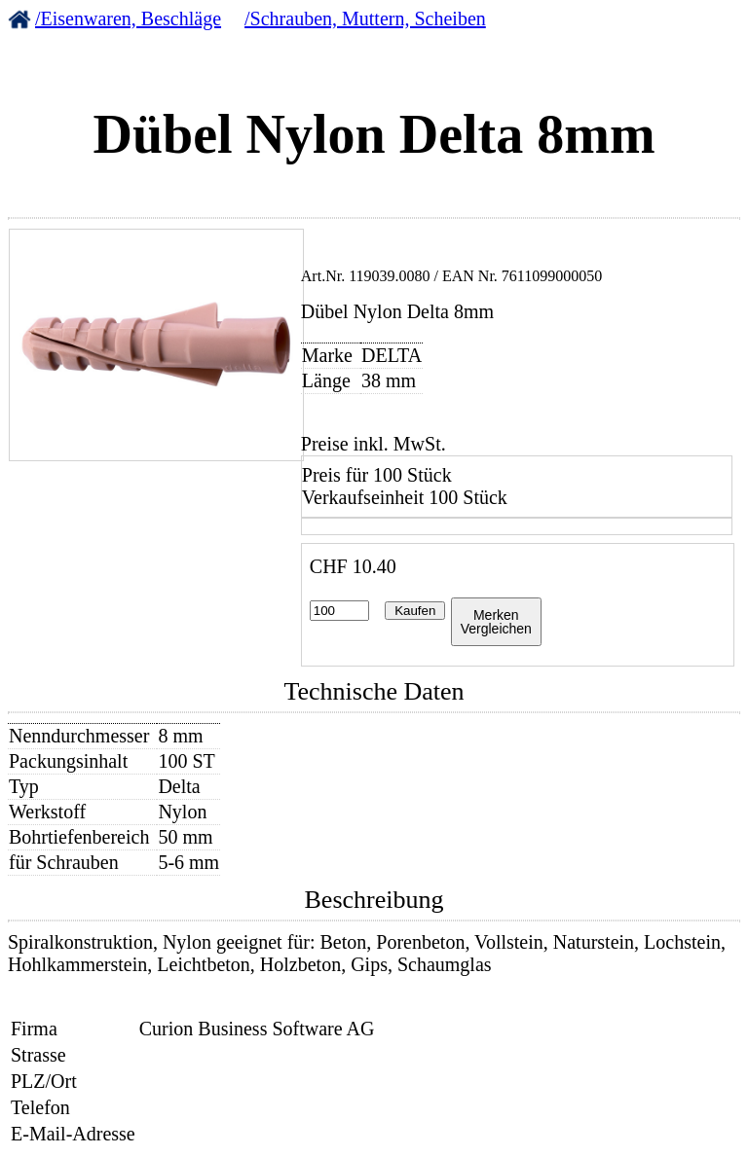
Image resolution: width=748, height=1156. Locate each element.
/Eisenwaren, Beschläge (128, 18)
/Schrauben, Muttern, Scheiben (365, 18)
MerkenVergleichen (496, 621)
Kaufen (414, 610)
